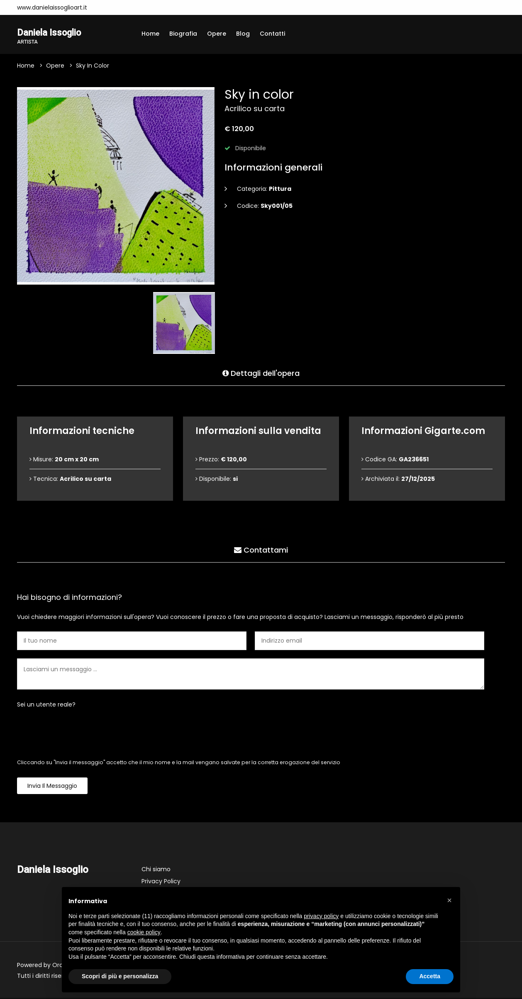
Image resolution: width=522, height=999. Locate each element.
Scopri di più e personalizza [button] (120, 976)
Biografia (183, 33)
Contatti (272, 33)
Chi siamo (156, 870)
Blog (243, 33)
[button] (449, 900)
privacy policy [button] (321, 916)
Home (150, 33)
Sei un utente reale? (46, 706)
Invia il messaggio (52, 787)
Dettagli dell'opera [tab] (261, 373)
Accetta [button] (429, 976)
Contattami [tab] (261, 549)
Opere (216, 33)
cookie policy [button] (144, 932)
